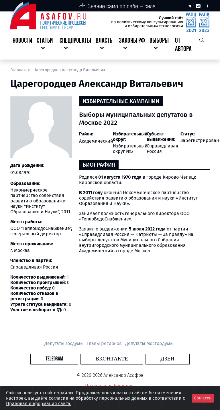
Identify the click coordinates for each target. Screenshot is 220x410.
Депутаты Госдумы (64, 343)
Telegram (77, 359)
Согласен (202, 398)
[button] (45, 45)
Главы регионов (105, 343)
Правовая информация (110, 386)
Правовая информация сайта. (38, 403)
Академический (96, 141)
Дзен (145, 359)
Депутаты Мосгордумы (149, 343)
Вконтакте (111, 359)
